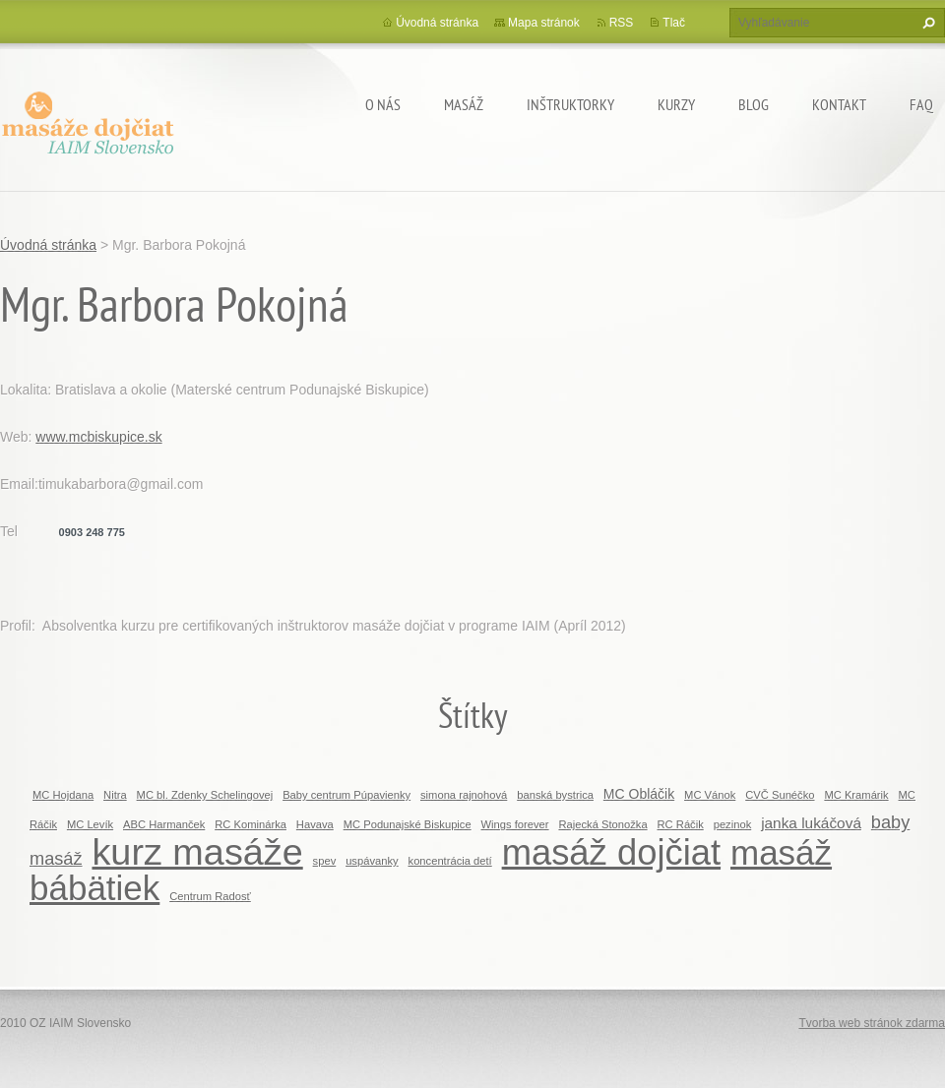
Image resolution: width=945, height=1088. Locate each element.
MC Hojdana (63, 795)
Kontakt (839, 104)
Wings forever (515, 824)
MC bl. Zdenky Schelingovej (205, 795)
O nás (383, 104)
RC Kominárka (250, 824)
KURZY (676, 104)
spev (325, 861)
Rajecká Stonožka (602, 824)
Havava (315, 824)
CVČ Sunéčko (779, 795)
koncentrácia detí (450, 861)
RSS (621, 23)
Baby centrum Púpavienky (346, 795)
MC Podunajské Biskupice (408, 824)
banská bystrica (555, 795)
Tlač (673, 23)
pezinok (733, 824)
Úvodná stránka (437, 23)
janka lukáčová (811, 823)
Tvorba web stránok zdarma (871, 1023)
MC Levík (90, 824)
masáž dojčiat (611, 852)
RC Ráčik (681, 824)
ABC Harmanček (164, 824)
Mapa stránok (544, 23)
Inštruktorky (570, 104)
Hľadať (926, 22)
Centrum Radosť (210, 896)
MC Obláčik (638, 794)
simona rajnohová (463, 795)
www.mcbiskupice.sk (98, 437)
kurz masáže (197, 852)
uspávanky (372, 861)
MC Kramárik (856, 795)
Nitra (115, 795)
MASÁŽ (463, 104)
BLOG (753, 104)
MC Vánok (709, 795)
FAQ (921, 104)
